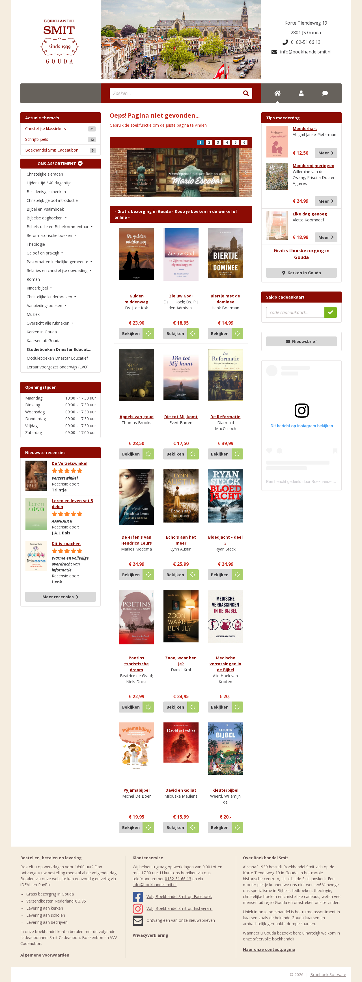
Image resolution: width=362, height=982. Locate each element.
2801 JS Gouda (306, 32)
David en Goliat (180, 790)
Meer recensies (60, 596)
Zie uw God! (181, 296)
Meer (326, 153)
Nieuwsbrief (301, 341)
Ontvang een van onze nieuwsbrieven (174, 920)
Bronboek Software (328, 974)
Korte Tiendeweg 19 (306, 23)
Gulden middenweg (136, 299)
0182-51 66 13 (301, 42)
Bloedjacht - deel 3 (225, 540)
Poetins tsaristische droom (136, 663)
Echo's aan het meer (181, 540)
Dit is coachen (66, 543)
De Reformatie (225, 416)
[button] (116, 172)
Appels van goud (137, 416)
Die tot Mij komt (181, 416)
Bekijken (131, 333)
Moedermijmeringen (313, 165)
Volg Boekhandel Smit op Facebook (172, 896)
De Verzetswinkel (69, 463)
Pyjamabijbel (137, 790)
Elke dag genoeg (310, 214)
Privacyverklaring (150, 935)
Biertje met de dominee (225, 299)
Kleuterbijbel (225, 790)
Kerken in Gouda (301, 272)
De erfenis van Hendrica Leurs (136, 540)
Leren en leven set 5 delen (72, 503)
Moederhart (305, 128)
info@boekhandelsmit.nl (301, 52)
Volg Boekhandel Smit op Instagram (172, 908)
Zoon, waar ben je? (181, 660)
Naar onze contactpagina (269, 949)
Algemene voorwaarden (44, 955)
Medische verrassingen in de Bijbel (225, 663)
